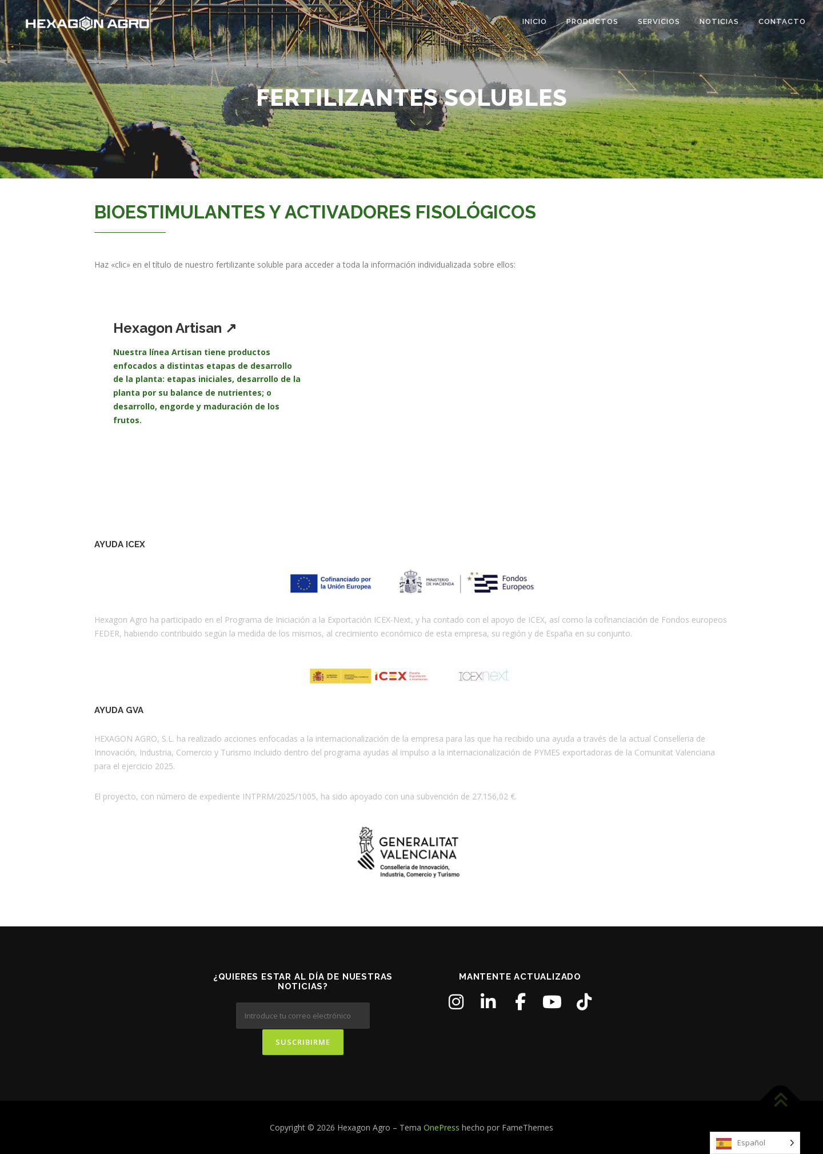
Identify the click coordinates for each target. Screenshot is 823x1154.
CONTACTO (782, 21)
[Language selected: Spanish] (755, 1143)
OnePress (442, 1126)
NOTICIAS (719, 21)
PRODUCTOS (592, 21)
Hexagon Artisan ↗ (175, 328)
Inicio (534, 21)
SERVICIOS (659, 21)
